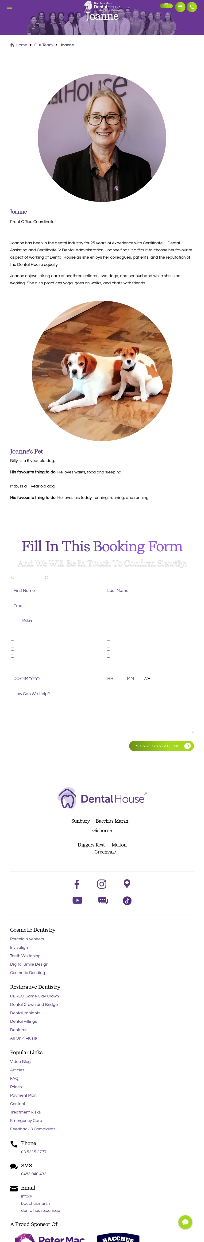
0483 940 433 (33, 1174)
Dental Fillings (23, 1021)
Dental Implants (25, 1013)
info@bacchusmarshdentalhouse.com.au (40, 1203)
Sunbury (80, 821)
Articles (17, 1070)
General (23, 642)
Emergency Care (26, 1120)
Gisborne (102, 830)
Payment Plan (23, 1095)
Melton (119, 845)
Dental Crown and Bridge (34, 1004)
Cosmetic (25, 649)
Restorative (122, 642)
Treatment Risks (25, 1112)
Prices (16, 1087)
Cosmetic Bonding (27, 973)
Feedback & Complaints (33, 1129)
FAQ (14, 1078)
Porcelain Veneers (27, 939)
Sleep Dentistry (126, 649)
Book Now (179, 7)
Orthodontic (27, 656)
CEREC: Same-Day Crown (34, 996)
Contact (17, 1104)
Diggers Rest (91, 845)
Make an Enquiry (165, 5)
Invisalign (19, 947)
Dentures (18, 1030)
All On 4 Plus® (23, 1038)
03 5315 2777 (191, 7)
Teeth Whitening (25, 956)
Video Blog (20, 1061)
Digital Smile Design (29, 964)
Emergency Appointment (135, 656)
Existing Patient (64, 577)
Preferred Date (22, 667)
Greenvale (102, 852)
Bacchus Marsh (114, 821)
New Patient (27, 577)
